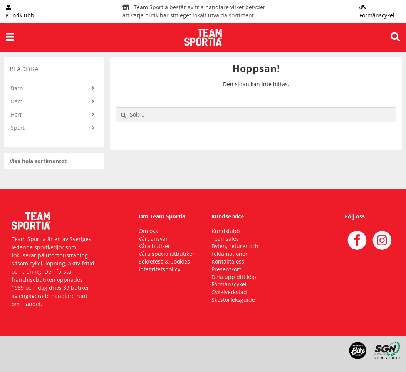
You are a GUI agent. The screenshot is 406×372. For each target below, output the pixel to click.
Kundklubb (225, 231)
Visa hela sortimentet (38, 161)
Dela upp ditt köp (233, 277)
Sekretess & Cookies (164, 261)
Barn (17, 88)
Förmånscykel (229, 284)
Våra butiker (154, 246)
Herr (16, 114)
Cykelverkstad (229, 292)
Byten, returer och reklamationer (234, 249)
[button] (54, 92)
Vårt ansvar (153, 238)
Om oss (148, 231)
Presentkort (226, 269)
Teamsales (225, 238)
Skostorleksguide (233, 299)
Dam (17, 101)
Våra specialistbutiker (167, 253)
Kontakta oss (227, 261)
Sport (18, 127)
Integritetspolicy (159, 269)
